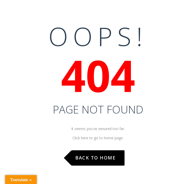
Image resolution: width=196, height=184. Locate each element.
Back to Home (95, 158)
